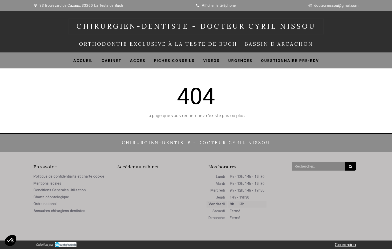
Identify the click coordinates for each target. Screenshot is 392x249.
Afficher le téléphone (219, 5)
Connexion (345, 244)
